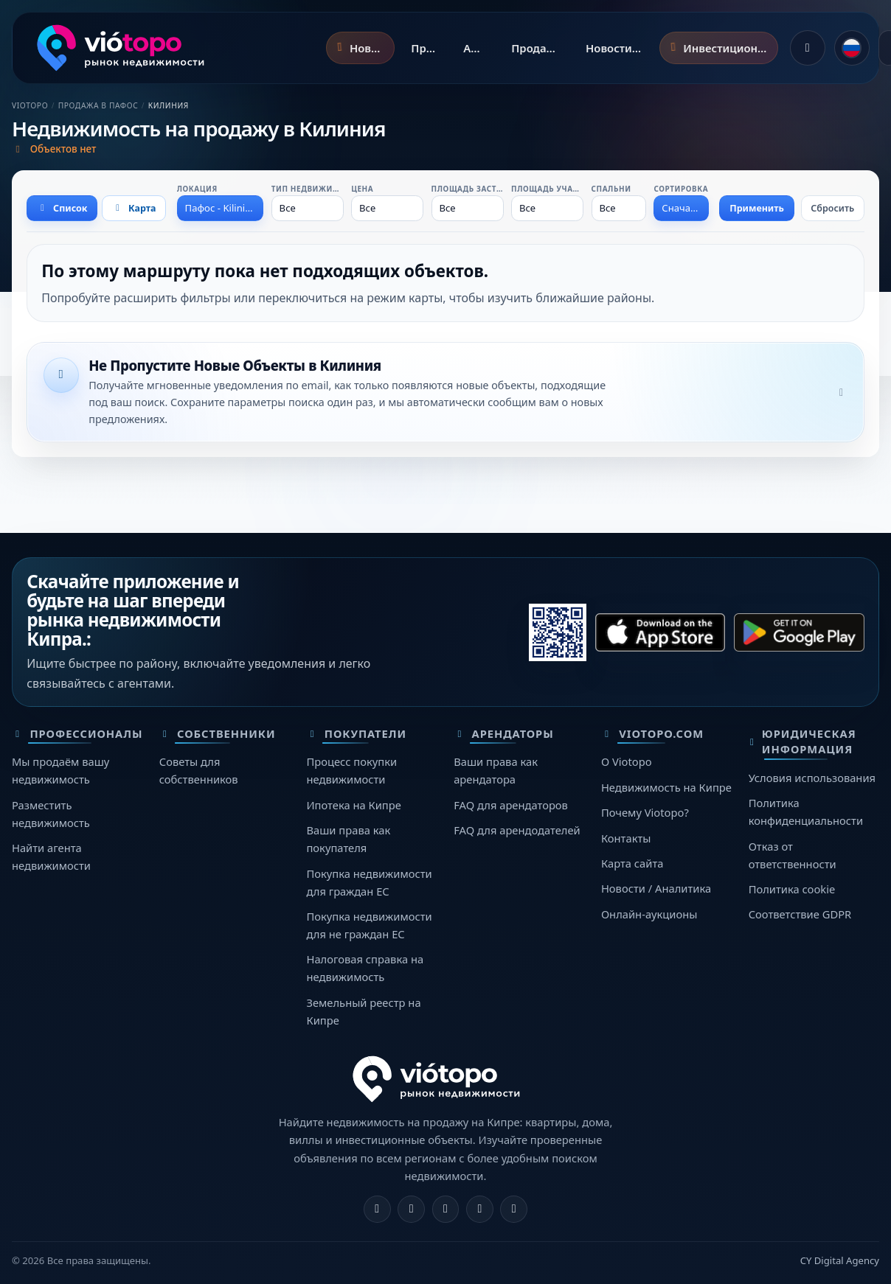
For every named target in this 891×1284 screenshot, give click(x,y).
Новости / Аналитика (656, 888)
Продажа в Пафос (98, 105)
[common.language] (852, 48)
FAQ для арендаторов (511, 805)
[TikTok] (513, 1209)
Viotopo (30, 105)
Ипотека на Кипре (353, 805)
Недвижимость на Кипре (666, 787)
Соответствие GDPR (800, 914)
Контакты (626, 838)
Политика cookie (792, 889)
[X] (446, 1209)
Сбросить (832, 208)
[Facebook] (377, 1209)
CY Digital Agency (839, 1260)
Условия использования (812, 777)
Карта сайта (632, 863)
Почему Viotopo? (645, 812)
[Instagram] (411, 1209)
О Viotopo (626, 761)
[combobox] (220, 207)
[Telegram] (479, 1209)
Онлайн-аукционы (649, 914)
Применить (756, 208)
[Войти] (807, 48)
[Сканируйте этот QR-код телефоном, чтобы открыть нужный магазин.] (557, 632)
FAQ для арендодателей (517, 830)
